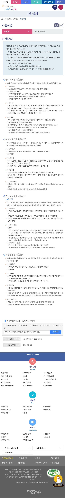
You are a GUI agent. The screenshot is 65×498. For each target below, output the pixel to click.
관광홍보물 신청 (27, 406)
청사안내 (37, 458)
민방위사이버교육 (6, 376)
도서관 (36, 2)
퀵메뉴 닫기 (32, 354)
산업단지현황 (27, 434)
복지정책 (15, 19)
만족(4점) (23, 325)
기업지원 (25, 437)
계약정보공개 (5, 434)
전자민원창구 (27, 373)
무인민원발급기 (49, 376)
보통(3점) (34, 325)
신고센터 (25, 379)
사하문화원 (47, 382)
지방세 (25, 376)
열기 (56, 25)
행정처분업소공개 (28, 440)
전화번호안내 (55, 458)
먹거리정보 (47, 410)
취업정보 (47, 434)
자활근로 (6, 32)
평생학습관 (4, 373)
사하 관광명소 (5, 413)
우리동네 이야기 (6, 410)
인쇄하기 (61, 25)
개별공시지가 (27, 382)
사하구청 (5, 2)
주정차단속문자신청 (50, 379)
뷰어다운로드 (55, 463)
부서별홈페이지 (40, 448)
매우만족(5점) (10, 325)
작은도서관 (4, 379)
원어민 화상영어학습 (7, 385)
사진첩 (25, 413)
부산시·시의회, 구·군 (11, 448)
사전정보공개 (48, 373)
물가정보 (3, 437)
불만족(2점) (45, 325)
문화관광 (16, 2)
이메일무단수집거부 (41, 463)
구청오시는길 (27, 410)
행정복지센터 (9, 452)
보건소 (26, 2)
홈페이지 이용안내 (7, 463)
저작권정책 (21, 463)
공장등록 (47, 437)
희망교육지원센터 (28, 385)
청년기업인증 (5, 440)
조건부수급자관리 (40, 32)
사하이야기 (4, 406)
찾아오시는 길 (22, 458)
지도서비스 (47, 406)
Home (2, 19)
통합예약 (59, 2)
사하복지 (8, 19)
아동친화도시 (48, 385)
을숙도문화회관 (48, 2)
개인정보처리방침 (7, 458)
